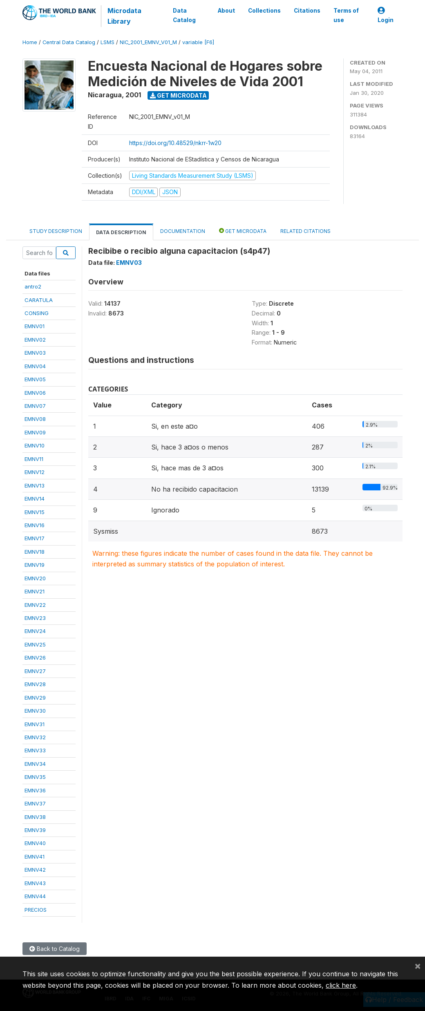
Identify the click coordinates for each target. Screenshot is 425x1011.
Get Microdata (178, 95)
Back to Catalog (54, 948)
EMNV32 (35, 737)
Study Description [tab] (55, 231)
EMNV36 (35, 790)
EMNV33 (35, 750)
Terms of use (346, 15)
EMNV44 (35, 896)
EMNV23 (35, 618)
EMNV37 (35, 803)
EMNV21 (35, 591)
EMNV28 (35, 684)
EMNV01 (35, 326)
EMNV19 (35, 564)
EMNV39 (35, 830)
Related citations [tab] (305, 231)
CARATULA (39, 300)
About (226, 10)
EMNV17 (35, 538)
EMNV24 (35, 631)
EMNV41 (35, 856)
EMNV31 (35, 724)
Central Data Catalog (68, 42)
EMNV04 (35, 366)
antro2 (33, 286)
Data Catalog (184, 15)
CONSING (37, 313)
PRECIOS (36, 909)
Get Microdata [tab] (242, 230)
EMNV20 (35, 578)
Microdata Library (124, 16)
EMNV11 (34, 459)
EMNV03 (35, 352)
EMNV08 (35, 419)
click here (341, 985)
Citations (307, 10)
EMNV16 (35, 525)
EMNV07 (35, 406)
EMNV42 (35, 869)
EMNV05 (35, 379)
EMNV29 (35, 697)
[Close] (417, 966)
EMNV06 (35, 392)
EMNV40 (35, 843)
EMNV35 (35, 777)
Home (29, 42)
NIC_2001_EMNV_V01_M (148, 42)
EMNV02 (35, 339)
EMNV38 (35, 817)
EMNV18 (35, 551)
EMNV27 (35, 671)
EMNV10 (35, 445)
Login (386, 15)
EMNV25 (35, 644)
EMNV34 (35, 763)
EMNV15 (35, 512)
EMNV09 (35, 432)
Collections (264, 10)
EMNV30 (35, 710)
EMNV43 (35, 883)
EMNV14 (35, 498)
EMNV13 (35, 485)
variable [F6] (198, 42)
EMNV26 (35, 657)
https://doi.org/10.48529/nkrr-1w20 (175, 142)
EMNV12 (35, 472)
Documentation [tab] (182, 231)
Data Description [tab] (121, 232)
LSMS (107, 42)
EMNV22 (35, 605)
